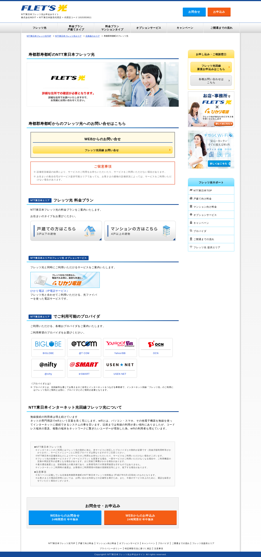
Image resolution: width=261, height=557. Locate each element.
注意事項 (158, 548)
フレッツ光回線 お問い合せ (102, 150)
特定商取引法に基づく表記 (138, 548)
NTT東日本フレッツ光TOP (39, 36)
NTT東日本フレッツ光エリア (68, 36)
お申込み (219, 11)
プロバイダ (200, 231)
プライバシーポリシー (111, 548)
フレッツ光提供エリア (203, 543)
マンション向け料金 (205, 206)
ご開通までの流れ (204, 239)
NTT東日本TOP (203, 190)
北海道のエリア (92, 36)
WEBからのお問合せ (65, 517)
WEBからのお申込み (140, 517)
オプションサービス (205, 214)
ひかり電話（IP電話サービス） (49, 290)
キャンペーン (201, 223)
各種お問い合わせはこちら (211, 81)
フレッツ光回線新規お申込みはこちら (211, 67)
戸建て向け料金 (203, 198)
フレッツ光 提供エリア (207, 247)
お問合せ (194, 11)
